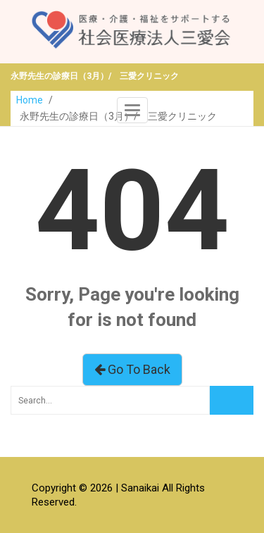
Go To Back (132, 369)
